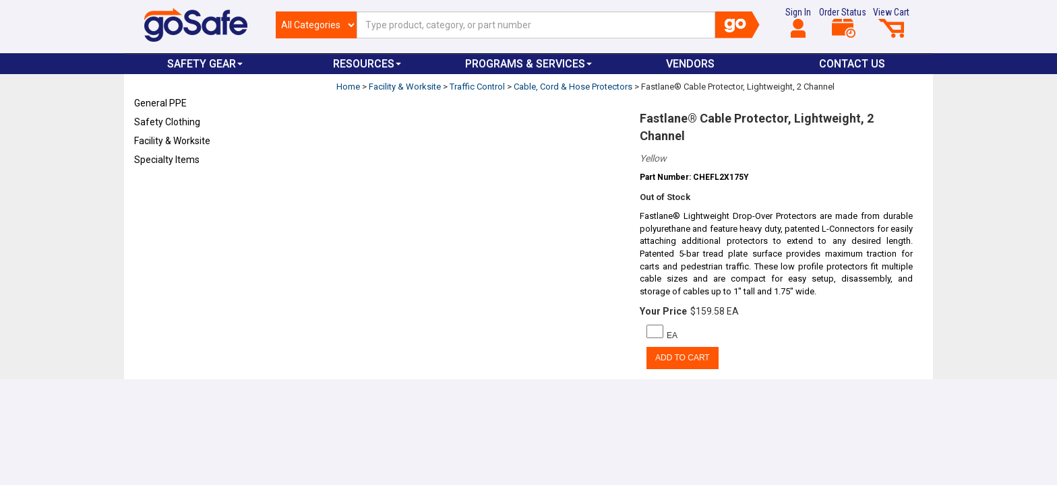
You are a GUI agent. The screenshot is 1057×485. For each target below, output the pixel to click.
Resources (367, 63)
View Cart (891, 22)
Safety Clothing (167, 122)
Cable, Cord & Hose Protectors (573, 87)
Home (348, 87)
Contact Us (852, 63)
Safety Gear (205, 63)
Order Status (842, 22)
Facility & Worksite (172, 140)
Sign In (798, 22)
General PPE (160, 103)
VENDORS (690, 63)
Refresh (160, 191)
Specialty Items (167, 159)
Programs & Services (528, 63)
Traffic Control (477, 87)
